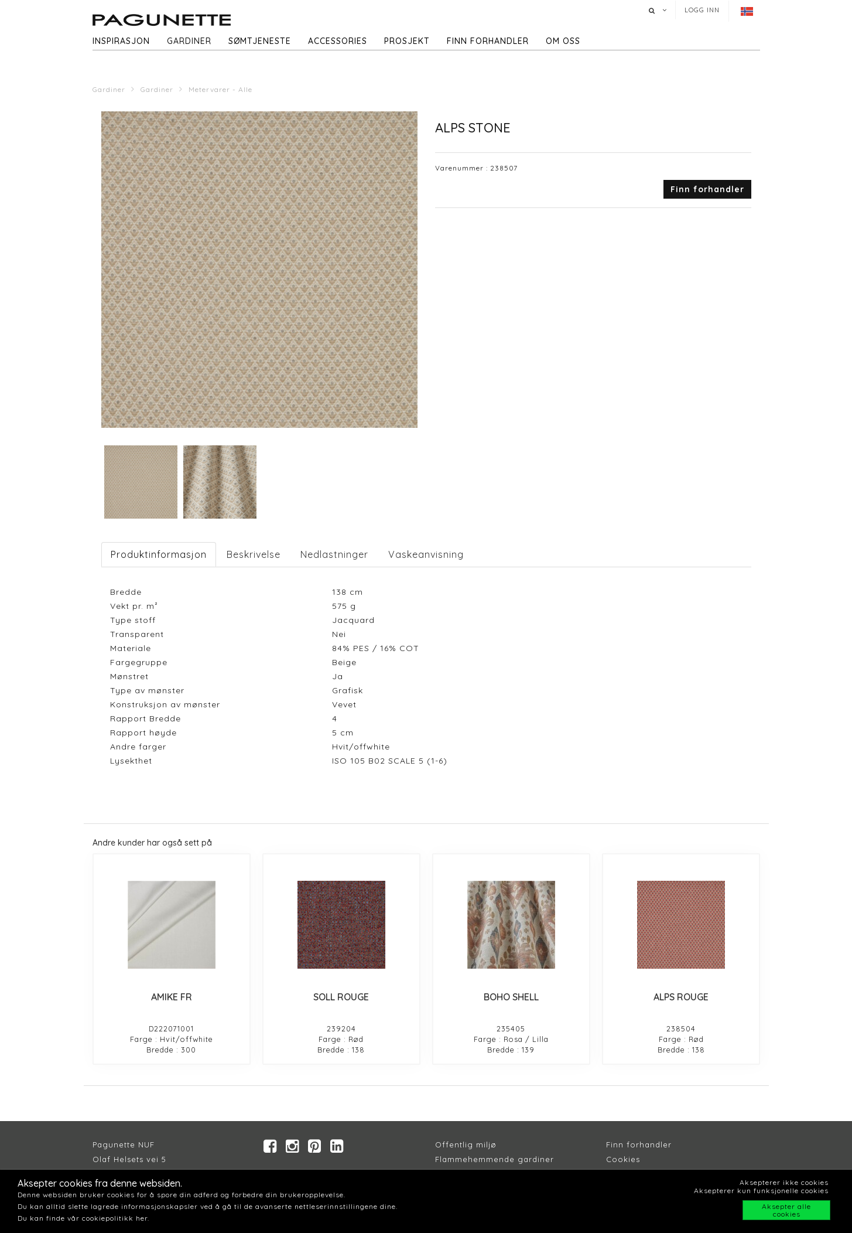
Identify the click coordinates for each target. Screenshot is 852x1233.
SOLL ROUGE (341, 997)
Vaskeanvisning (426, 554)
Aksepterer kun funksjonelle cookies (761, 1190)
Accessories (337, 41)
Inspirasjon (121, 41)
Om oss (563, 41)
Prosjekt (407, 41)
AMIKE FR (171, 997)
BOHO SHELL (511, 997)
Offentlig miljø (466, 1145)
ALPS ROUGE (681, 997)
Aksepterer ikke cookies (784, 1182)
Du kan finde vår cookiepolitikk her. (83, 1218)
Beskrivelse (253, 554)
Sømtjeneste (259, 41)
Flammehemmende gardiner (494, 1159)
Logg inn (702, 10)
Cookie (621, 1159)
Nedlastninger (334, 554)
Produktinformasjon (159, 554)
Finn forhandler (488, 41)
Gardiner (189, 41)
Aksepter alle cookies (786, 1210)
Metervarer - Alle (220, 89)
